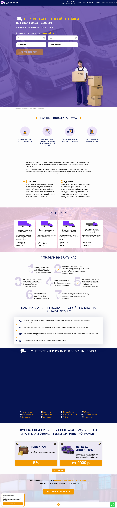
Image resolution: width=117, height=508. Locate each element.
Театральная (46, 417)
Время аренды (22, 44)
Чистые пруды (27, 412)
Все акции (58, 470)
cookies (5, 500)
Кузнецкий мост (68, 412)
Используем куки (8, 495)
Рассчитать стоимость (58, 491)
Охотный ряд (47, 414)
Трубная (65, 417)
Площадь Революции (70, 414)
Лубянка (86, 412)
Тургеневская (88, 417)
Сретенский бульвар (90, 414)
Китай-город (46, 412)
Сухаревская (26, 417)
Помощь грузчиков (55, 44)
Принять (13, 503)
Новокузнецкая (27, 414)
